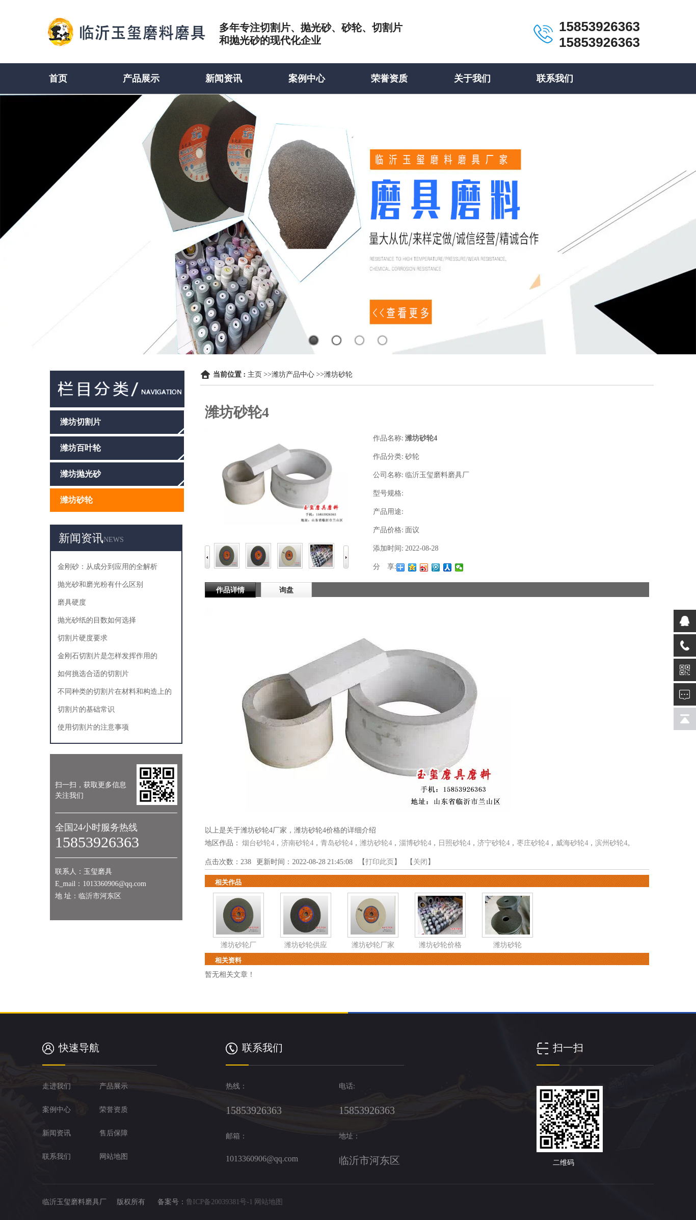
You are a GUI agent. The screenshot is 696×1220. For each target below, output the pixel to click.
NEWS (113, 539)
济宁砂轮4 (493, 843)
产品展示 (141, 78)
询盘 (286, 590)
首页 (58, 78)
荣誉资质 (389, 78)
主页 (255, 374)
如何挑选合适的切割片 (93, 674)
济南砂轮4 (297, 843)
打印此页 (379, 862)
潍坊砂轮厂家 (373, 945)
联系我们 (555, 78)
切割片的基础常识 (86, 709)
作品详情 (230, 590)
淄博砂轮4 (415, 843)
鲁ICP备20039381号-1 (219, 1202)
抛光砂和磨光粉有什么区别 (100, 584)
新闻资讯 (223, 78)
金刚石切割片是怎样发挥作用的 (107, 656)
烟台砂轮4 (258, 843)
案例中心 (306, 78)
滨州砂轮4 (611, 843)
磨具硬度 (72, 602)
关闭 (420, 862)
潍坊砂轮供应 (305, 945)
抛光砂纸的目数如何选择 (97, 620)
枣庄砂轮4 (533, 843)
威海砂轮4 (572, 843)
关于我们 (472, 78)
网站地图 (268, 1202)
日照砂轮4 (454, 843)
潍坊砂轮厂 (238, 945)
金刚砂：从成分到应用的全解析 (107, 566)
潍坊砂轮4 (376, 843)
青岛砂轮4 (336, 843)
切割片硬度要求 (83, 638)
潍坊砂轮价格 (440, 945)
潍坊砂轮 (338, 374)
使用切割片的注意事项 (93, 727)
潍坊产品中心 (293, 374)
